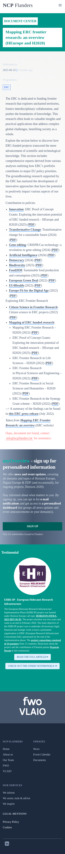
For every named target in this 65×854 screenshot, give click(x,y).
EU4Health (16, 285)
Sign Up (32, 526)
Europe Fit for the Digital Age (29, 290)
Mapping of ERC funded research (31, 322)
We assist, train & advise (16, 798)
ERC (6, 87)
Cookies (7, 827)
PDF (31, 224)
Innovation (16, 209)
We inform (9, 792)
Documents (39, 760)
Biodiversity (17, 265)
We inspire (9, 803)
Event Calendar (41, 754)
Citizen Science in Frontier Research (33, 307)
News (36, 748)
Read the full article (32, 657)
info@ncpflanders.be (19, 438)
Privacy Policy (11, 821)
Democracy (16, 260)
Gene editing (17, 245)
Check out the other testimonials (32, 666)
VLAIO (7, 771)
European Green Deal (23, 280)
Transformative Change (25, 229)
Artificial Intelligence (23, 255)
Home (6, 748)
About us (8, 754)
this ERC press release (24, 413)
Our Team (8, 760)
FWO (6, 765)
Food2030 (15, 270)
